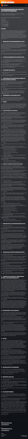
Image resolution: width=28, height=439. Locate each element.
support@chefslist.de (6, 423)
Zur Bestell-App (4, 2)
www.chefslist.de (6, 24)
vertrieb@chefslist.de (6, 428)
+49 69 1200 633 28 (5, 430)
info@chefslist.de (5, 25)
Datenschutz (2, 436)
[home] (4, 5)
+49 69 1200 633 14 (5, 424)
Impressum (2, 433)
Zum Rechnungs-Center (10, 2)
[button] (26, 5)
